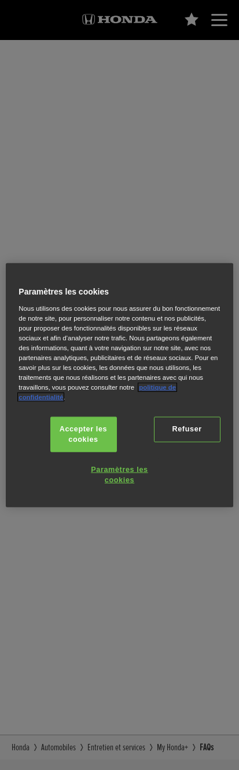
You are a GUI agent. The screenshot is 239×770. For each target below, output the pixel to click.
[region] (119, 385)
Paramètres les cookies (119, 475)
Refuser (187, 429)
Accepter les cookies (83, 434)
